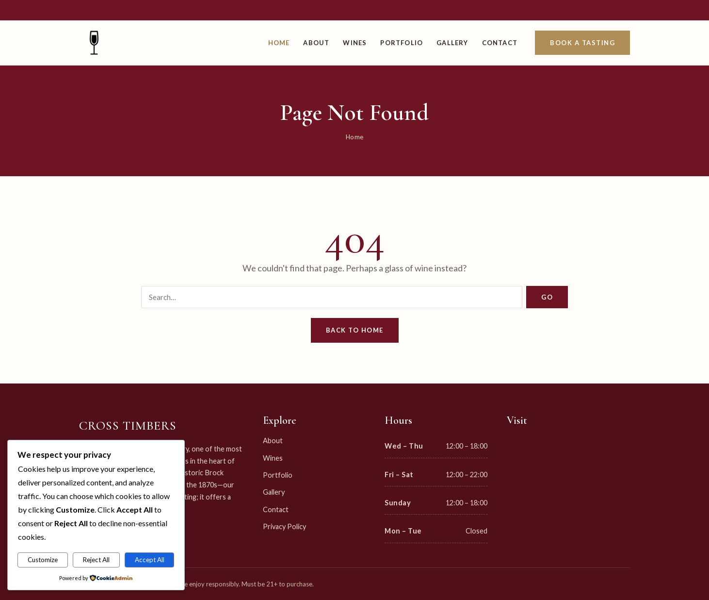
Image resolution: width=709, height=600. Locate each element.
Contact (499, 43)
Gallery (452, 43)
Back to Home (355, 330)
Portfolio (401, 43)
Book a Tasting (582, 43)
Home (279, 43)
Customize (43, 560)
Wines (355, 43)
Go (547, 297)
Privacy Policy (284, 526)
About (316, 43)
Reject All (96, 560)
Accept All (149, 560)
